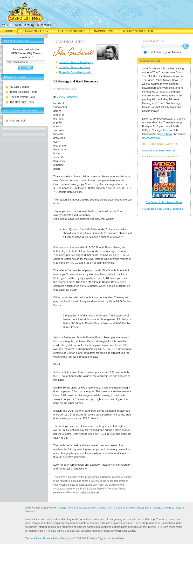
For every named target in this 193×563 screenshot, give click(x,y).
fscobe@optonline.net (87, 492)
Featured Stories (71, 31)
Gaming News (104, 31)
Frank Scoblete (93, 477)
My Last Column (19, 86)
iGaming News (126, 507)
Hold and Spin (18, 120)
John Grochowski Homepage (76, 62)
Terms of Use (33, 538)
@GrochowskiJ (151, 137)
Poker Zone (144, 507)
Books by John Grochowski (75, 72)
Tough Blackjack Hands (23, 91)
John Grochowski (67, 96)
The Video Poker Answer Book (164, 202)
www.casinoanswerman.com (159, 150)
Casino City (64, 507)
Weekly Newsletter (138, 31)
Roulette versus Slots (22, 96)
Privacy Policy (51, 538)
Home (9, 31)
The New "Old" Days (22, 102)
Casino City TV (107, 507)
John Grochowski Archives (74, 67)
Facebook (166, 134)
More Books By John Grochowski (164, 208)
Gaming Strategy (35, 31)
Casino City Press (93, 484)
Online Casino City (85, 507)
